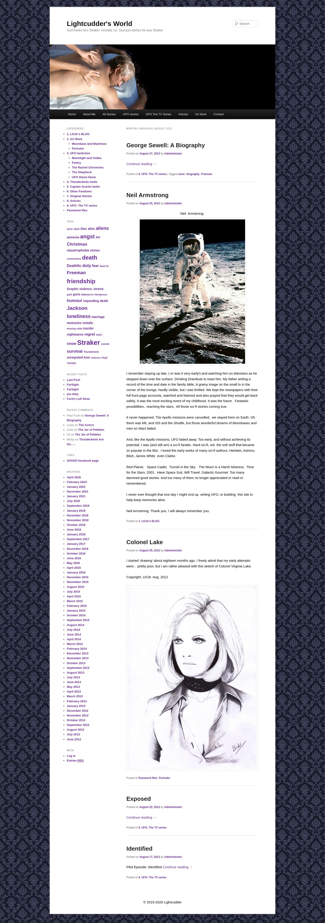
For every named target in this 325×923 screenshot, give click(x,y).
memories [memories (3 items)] (74, 323)
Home (72, 114)
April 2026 (74, 477)
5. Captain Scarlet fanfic (83, 186)
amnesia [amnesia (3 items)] (73, 237)
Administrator (173, 153)
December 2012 (77, 710)
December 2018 (77, 515)
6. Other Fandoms (79, 191)
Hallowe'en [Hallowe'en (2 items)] (87, 294)
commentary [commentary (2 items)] (74, 258)
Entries (75, 760)
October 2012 (76, 720)
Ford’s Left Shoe (78, 399)
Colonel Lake (144, 542)
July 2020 (73, 501)
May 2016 (73, 563)
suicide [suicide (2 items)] (105, 344)
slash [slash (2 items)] (99, 334)
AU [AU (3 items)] (98, 237)
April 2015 (74, 596)
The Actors (86, 425)
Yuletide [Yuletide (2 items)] (71, 363)
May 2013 (73, 686)
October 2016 (76, 553)
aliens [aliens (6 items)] (102, 228)
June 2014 (74, 634)
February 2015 (77, 606)
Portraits (164, 778)
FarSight (73, 384)
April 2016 (74, 567)
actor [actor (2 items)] (70, 229)
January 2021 (76, 496)
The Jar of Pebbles (91, 429)
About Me (89, 114)
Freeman (206, 174)
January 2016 (76, 572)
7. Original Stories (79, 196)
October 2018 (76, 525)
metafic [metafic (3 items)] (87, 323)
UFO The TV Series (158, 114)
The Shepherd (82, 172)
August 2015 (75, 587)
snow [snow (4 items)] (71, 343)
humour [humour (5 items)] (74, 300)
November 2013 (77, 658)
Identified (139, 848)
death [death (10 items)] (89, 257)
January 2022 (76, 486)
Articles (183, 114)
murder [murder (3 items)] (88, 328)
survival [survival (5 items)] (75, 351)
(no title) (72, 394)
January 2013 (76, 706)
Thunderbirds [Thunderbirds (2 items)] (91, 351)
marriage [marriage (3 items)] (98, 317)
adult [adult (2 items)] (76, 229)
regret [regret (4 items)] (89, 334)
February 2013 (77, 701)
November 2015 (77, 582)
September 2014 (78, 620)
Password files (147, 778)
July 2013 (73, 677)
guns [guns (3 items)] (76, 294)
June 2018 (74, 529)
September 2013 (78, 668)
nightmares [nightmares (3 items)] (75, 334)
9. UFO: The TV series (152, 174)
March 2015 (75, 601)
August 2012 (75, 729)
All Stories (109, 114)
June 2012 (74, 739)
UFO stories (131, 114)
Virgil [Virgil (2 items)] (104, 357)
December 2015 (77, 577)
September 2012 (78, 725)
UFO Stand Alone (84, 177)
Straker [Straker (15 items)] (88, 342)
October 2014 (76, 615)
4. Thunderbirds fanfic (82, 182)
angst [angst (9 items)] (87, 236)
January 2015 (76, 610)
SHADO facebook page (83, 460)
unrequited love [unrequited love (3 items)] (78, 357)
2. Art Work (74, 139)
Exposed (138, 798)
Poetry (76, 162)
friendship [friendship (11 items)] (81, 281)
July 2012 (73, 734)
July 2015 (73, 591)
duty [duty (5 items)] (86, 265)
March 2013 (75, 696)
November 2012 (77, 715)
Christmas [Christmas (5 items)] (77, 244)
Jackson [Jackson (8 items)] (77, 308)
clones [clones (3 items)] (95, 250)
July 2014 (73, 629)
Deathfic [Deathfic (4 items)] (74, 266)
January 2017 (76, 544)
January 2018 (76, 534)
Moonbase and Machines (89, 143)
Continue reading (141, 164)
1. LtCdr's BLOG (148, 521)
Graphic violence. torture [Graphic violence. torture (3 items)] (85, 289)
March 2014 (75, 644)
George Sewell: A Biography (165, 145)
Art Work (201, 114)
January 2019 (76, 510)
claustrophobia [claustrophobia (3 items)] (78, 250)
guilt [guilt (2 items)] (69, 294)
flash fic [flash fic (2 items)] (104, 266)
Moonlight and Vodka (86, 158)
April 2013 (74, 691)
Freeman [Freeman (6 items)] (76, 272)
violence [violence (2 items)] (96, 357)
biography (193, 174)
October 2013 (76, 663)
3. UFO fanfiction (78, 153)
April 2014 (74, 639)
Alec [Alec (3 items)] (83, 228)
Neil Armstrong (147, 195)
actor (181, 174)
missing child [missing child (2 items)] (74, 328)
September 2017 (78, 539)
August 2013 (75, 672)
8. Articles (74, 201)
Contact (219, 114)
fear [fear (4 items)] (95, 266)
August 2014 (75, 625)
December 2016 (77, 548)
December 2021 (77, 491)
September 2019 (78, 505)
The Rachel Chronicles (88, 167)
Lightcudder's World (99, 23)
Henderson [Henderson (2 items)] (101, 294)
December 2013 (77, 653)
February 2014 (77, 648)
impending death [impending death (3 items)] (95, 301)
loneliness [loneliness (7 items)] (79, 316)
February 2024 (77, 482)
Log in (71, 755)
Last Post (73, 380)
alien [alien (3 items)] (91, 228)
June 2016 (74, 558)
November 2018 (77, 520)
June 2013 (74, 682)
